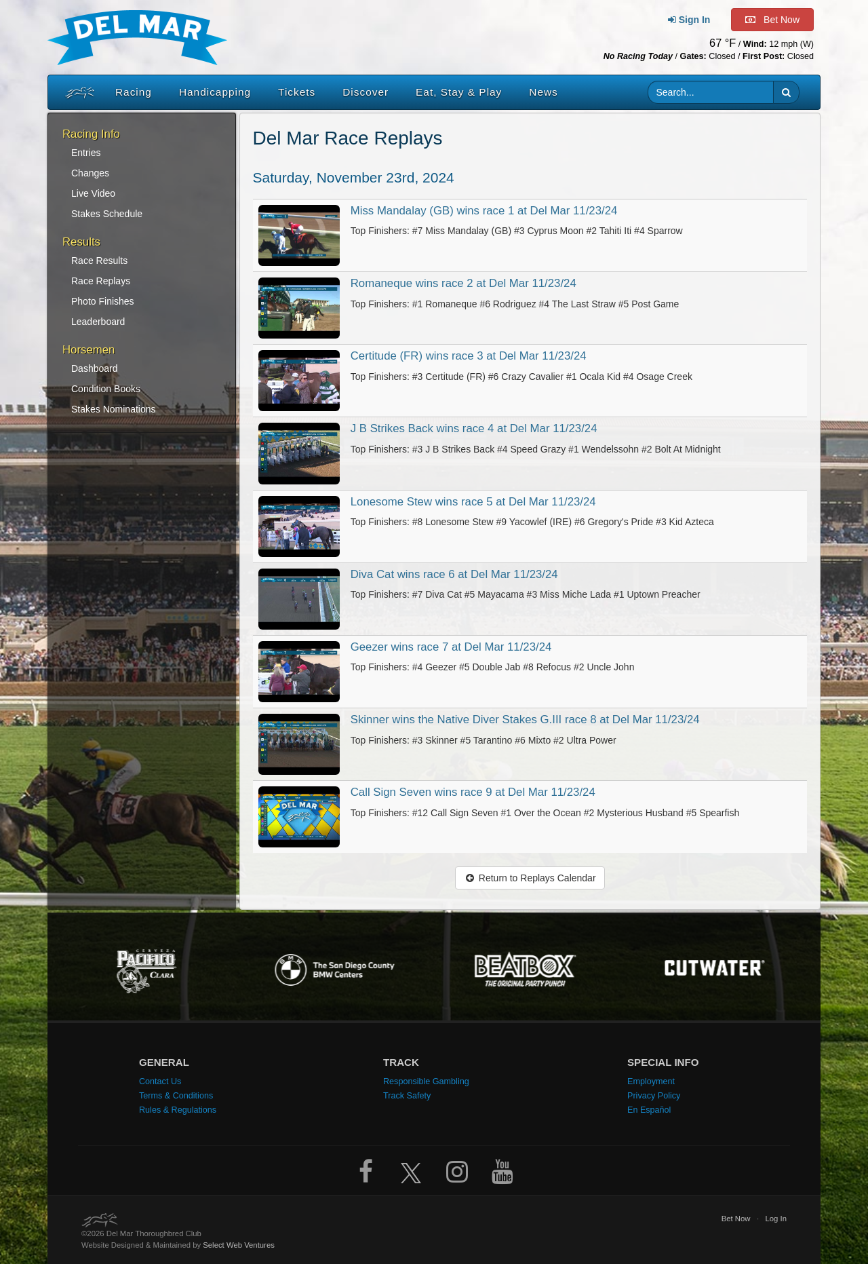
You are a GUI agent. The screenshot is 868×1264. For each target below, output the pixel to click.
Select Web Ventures (239, 1245)
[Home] (76, 92)
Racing (133, 92)
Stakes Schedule (106, 213)
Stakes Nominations (113, 409)
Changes (90, 173)
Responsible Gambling (426, 1081)
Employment (651, 1081)
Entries (86, 152)
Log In (776, 1218)
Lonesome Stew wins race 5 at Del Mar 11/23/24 (473, 501)
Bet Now (736, 1218)
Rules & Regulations (177, 1110)
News (543, 92)
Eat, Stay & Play (459, 92)
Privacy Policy (653, 1095)
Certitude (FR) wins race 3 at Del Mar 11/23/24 (469, 355)
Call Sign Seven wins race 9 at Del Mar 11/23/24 (473, 792)
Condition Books (105, 388)
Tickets (296, 92)
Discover (365, 92)
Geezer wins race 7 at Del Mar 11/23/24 (451, 646)
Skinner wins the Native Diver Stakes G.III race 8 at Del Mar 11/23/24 (525, 719)
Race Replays (100, 280)
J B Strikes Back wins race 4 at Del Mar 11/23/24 (474, 428)
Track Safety (407, 1095)
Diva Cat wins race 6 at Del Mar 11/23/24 (454, 574)
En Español (649, 1110)
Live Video (93, 193)
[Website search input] (711, 92)
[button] (786, 92)
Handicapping (215, 92)
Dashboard (94, 368)
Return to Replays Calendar (530, 878)
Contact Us (160, 1081)
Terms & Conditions (176, 1095)
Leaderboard (98, 321)
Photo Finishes (102, 301)
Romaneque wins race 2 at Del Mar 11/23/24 (463, 283)
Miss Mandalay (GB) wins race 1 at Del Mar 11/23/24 (484, 210)
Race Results (99, 260)
